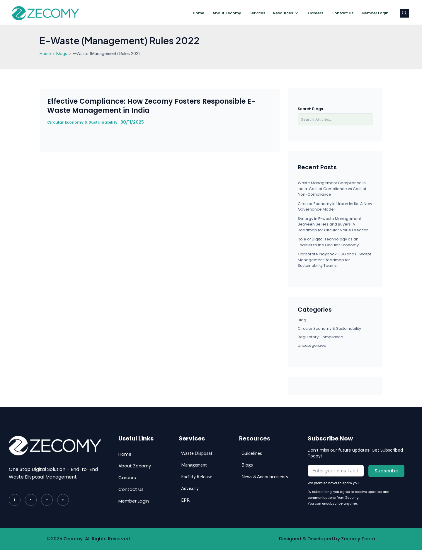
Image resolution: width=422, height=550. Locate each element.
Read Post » (62, 136)
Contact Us (337, 13)
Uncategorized (312, 345)
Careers (309, 13)
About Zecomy (214, 13)
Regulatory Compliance (320, 337)
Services (247, 13)
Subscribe (386, 470)
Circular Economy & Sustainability (83, 122)
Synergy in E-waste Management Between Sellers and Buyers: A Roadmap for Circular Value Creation (333, 224)
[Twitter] (31, 500)
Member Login (373, 13)
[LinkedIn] (47, 500)
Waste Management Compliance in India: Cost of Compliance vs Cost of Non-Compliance (332, 188)
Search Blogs (310, 109)
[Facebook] (15, 500)
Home (185, 13)
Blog (302, 320)
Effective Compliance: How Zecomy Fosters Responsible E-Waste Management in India (151, 105)
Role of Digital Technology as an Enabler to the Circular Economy (328, 242)
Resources (277, 13)
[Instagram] (63, 500)
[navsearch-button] (404, 13)
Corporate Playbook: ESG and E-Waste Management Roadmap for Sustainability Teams (335, 259)
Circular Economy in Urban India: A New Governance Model (335, 206)
